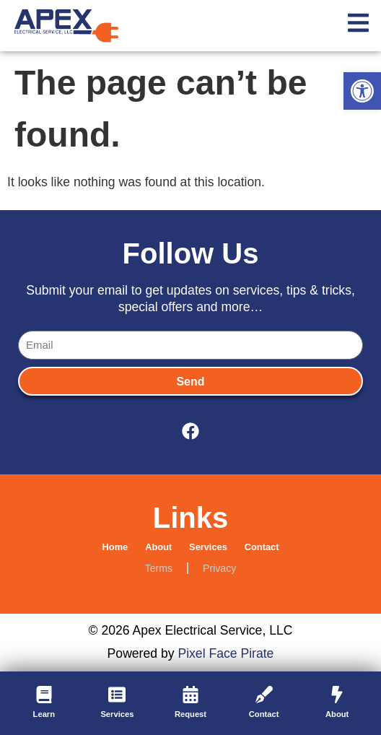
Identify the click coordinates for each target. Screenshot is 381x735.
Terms (158, 568)
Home (115, 547)
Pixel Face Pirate (225, 653)
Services (208, 547)
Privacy (219, 568)
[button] (362, 91)
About (158, 547)
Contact (262, 547)
